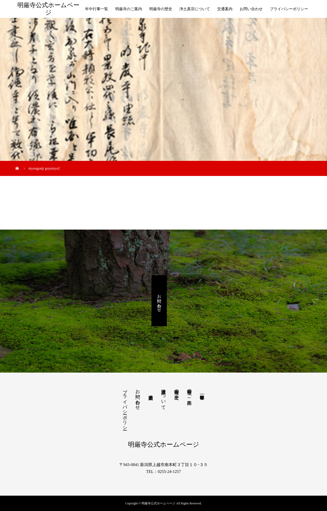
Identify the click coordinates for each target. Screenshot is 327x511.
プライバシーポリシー (289, 9)
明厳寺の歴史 (160, 9)
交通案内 (224, 9)
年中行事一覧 (96, 9)
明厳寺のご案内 (128, 9)
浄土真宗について (194, 9)
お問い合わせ (251, 9)
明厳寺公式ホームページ (48, 9)
